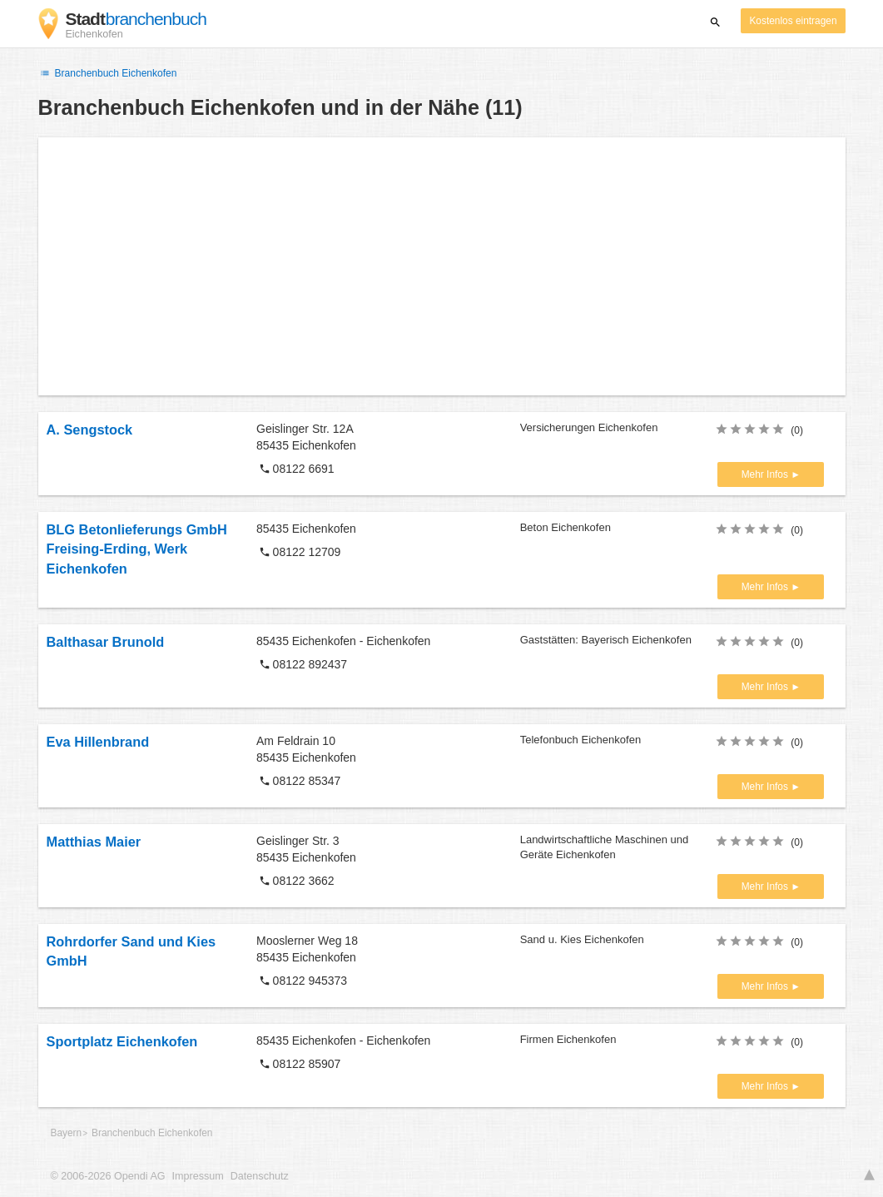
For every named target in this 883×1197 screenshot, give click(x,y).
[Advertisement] (442, 266)
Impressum (198, 1176)
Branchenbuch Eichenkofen (107, 73)
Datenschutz (260, 1176)
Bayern (66, 1133)
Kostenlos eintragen (792, 21)
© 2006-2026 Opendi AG (108, 1176)
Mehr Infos (766, 474)
